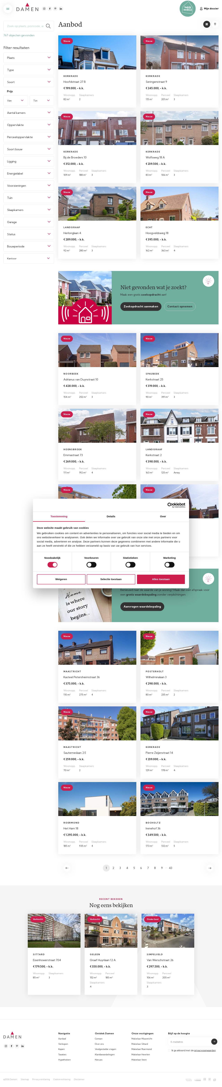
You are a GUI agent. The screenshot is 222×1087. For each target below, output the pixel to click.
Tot (35, 100)
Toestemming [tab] (58, 516)
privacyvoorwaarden (205, 1050)
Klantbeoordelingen (105, 1054)
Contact (98, 1038)
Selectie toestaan (111, 579)
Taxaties (62, 1054)
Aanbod (62, 1038)
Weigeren (61, 579)
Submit (214, 1042)
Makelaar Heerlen (140, 1054)
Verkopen (63, 1044)
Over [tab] (163, 516)
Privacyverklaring (41, 1079)
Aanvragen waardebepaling (142, 606)
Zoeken (49, 26)
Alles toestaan (161, 579)
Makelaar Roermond (141, 1049)
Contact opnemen (179, 306)
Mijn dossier (209, 8)
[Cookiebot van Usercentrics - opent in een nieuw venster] (170, 505)
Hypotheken (64, 1059)
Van (9, 100)
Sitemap (25, 1079)
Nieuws (99, 1059)
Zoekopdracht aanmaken (141, 306)
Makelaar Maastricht (141, 1038)
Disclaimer (79, 1079)
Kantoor (11, 258)
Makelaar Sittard (139, 1044)
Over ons (99, 1044)
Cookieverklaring (61, 1079)
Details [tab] (111, 516)
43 (170, 868)
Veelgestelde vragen (105, 1049)
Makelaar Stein (139, 1059)
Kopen (61, 1049)
